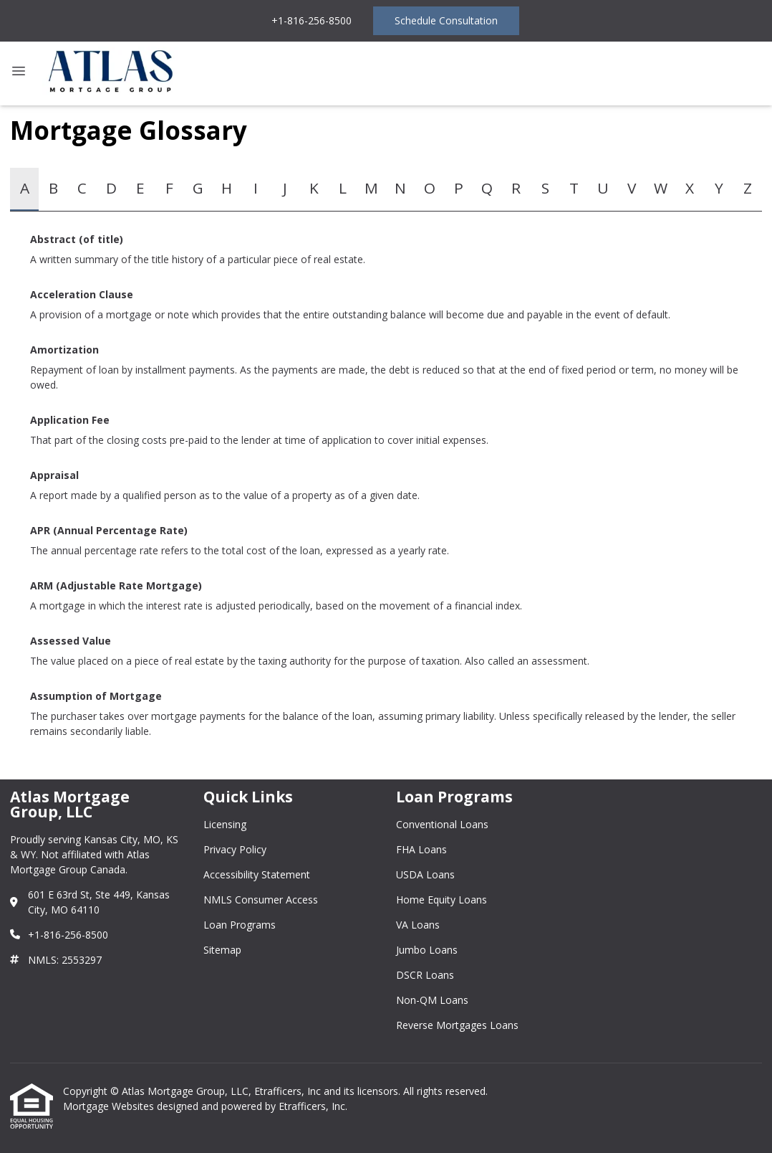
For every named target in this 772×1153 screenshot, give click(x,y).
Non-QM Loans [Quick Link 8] (432, 1000)
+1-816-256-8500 (311, 20)
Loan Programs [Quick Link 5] (239, 924)
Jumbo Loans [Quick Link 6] (427, 950)
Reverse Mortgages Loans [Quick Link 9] (457, 1025)
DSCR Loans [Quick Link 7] (425, 975)
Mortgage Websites (110, 1106)
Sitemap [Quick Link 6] (222, 950)
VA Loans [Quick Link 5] (418, 924)
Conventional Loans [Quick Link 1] (442, 824)
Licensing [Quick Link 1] (224, 824)
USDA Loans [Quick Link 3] (425, 874)
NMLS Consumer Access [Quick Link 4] (260, 899)
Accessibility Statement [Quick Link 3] (256, 874)
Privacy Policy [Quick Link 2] (234, 849)
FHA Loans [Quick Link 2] (421, 849)
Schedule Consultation (446, 20)
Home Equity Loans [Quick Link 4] (441, 899)
